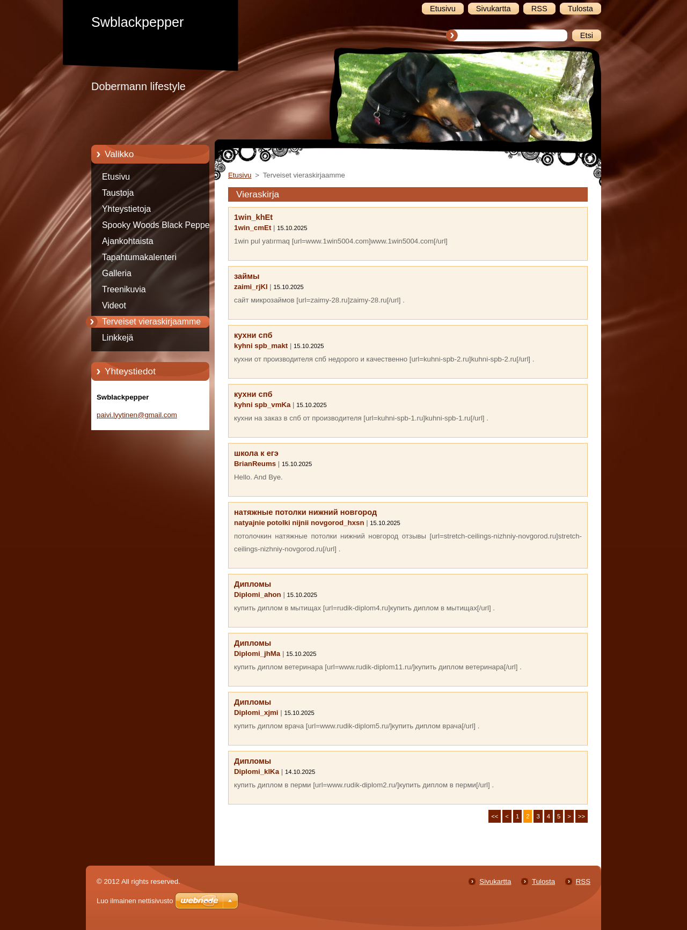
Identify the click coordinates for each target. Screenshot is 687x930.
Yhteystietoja (126, 208)
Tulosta (543, 881)
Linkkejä (117, 337)
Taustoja (118, 192)
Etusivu (116, 176)
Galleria (116, 273)
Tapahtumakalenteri (139, 257)
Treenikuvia (124, 289)
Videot (114, 305)
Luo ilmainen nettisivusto (135, 901)
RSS (583, 881)
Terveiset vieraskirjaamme (151, 321)
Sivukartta (495, 881)
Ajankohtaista (128, 241)
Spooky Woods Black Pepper (157, 225)
